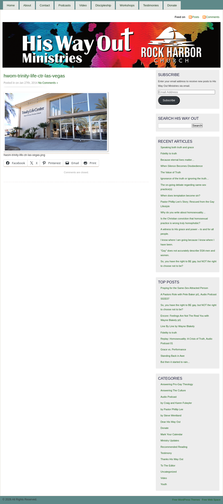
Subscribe (169, 100)
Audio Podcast (169, 396)
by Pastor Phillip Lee (172, 409)
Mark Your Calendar (172, 434)
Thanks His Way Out (172, 459)
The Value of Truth (171, 172)
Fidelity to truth (169, 153)
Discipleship (103, 5)
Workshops (127, 5)
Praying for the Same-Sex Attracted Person (184, 288)
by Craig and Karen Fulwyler (176, 403)
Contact (45, 5)
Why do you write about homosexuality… (183, 212)
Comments (212, 17)
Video (83, 5)
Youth (164, 484)
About (27, 5)
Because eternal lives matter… (177, 159)
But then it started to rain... (175, 362)
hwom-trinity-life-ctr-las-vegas (34, 75)
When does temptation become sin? (180, 195)
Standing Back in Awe (173, 355)
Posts (195, 17)
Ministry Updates (170, 440)
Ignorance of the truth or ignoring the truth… (185, 178)
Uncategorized (169, 471)
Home (11, 5)
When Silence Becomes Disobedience (182, 166)
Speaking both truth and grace (177, 147)
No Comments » (48, 83)
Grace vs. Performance (173, 349)
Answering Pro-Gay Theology (177, 384)
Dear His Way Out (171, 421)
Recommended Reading (174, 446)
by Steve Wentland (171, 415)
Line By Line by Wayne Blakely (178, 326)
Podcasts (64, 5)
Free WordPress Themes (186, 499)
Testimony (166, 453)
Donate (172, 5)
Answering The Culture (173, 390)
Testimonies (151, 5)
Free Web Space (211, 499)
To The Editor (168, 465)
